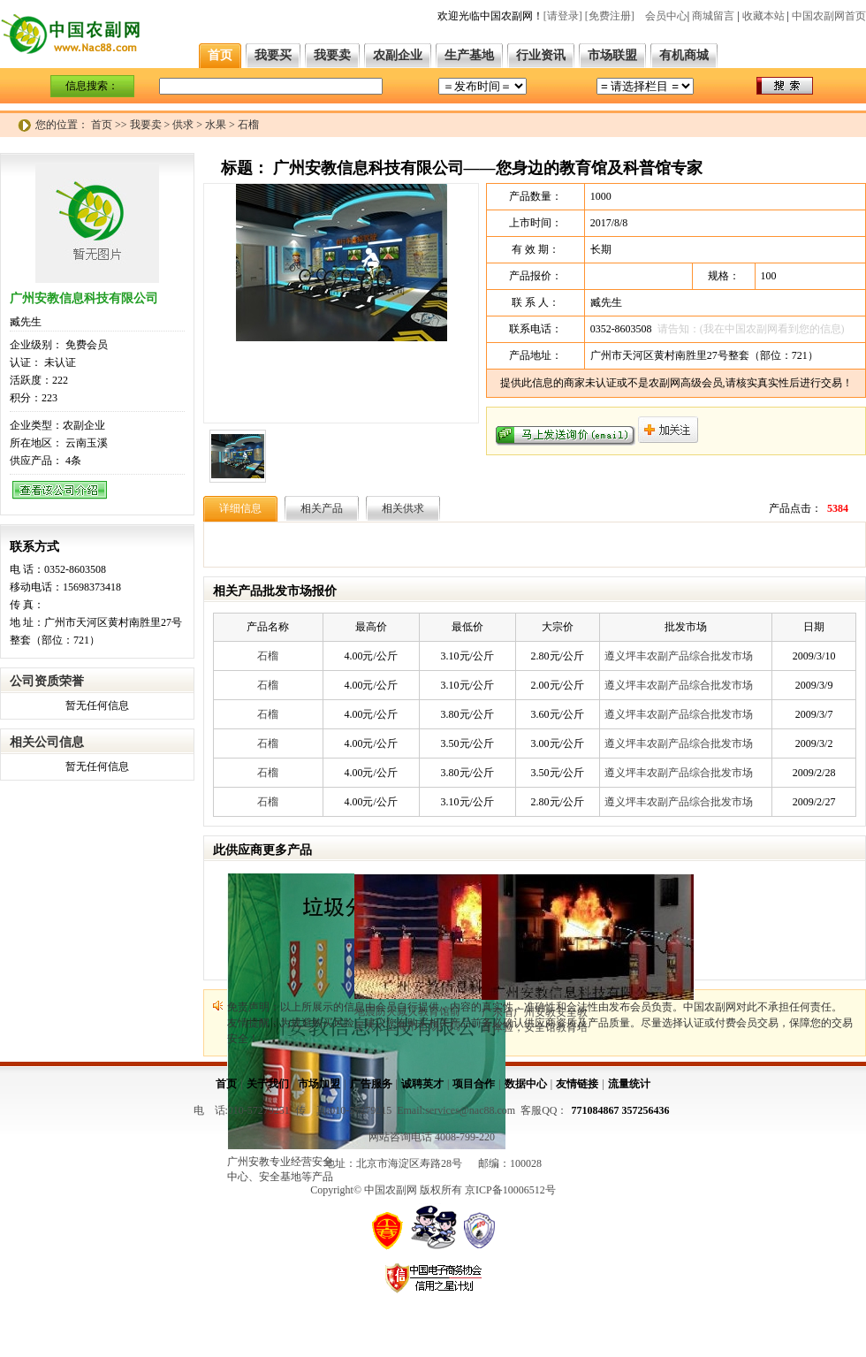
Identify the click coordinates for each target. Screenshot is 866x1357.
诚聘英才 (422, 1084)
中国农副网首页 (829, 16)
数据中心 (526, 1084)
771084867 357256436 (621, 1110)
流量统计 (629, 1084)
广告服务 (371, 1084)
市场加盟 (319, 1084)
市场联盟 (612, 55)
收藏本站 (763, 16)
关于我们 (268, 1084)
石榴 (267, 656)
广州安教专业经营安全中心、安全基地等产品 (280, 1169)
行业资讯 (541, 55)
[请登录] (562, 16)
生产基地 (469, 55)
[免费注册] (609, 16)
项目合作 (473, 1084)
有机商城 (684, 55)
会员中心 (666, 16)
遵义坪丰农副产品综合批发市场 (678, 656)
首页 (220, 55)
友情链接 (577, 1084)
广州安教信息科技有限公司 (84, 298)
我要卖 (332, 55)
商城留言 (713, 16)
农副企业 (397, 55)
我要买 (273, 55)
